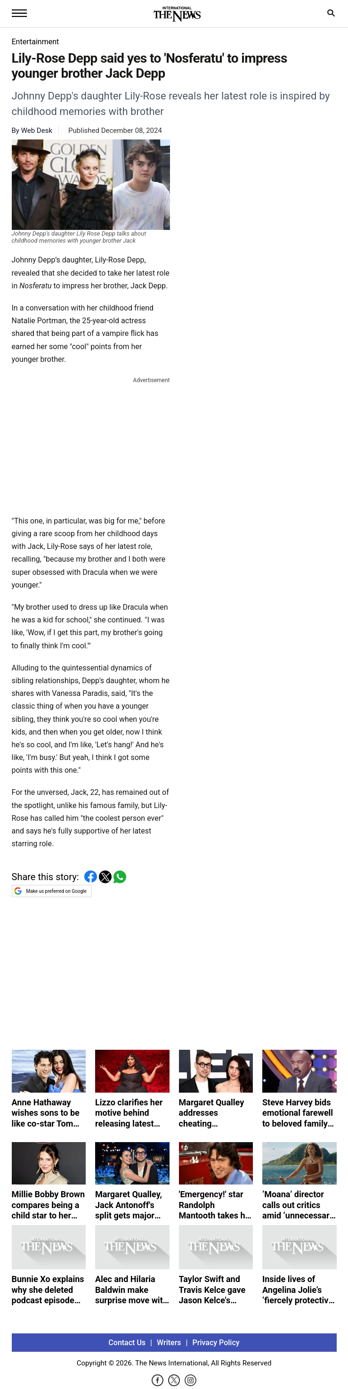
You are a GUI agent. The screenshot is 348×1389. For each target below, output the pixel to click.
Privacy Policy (216, 1342)
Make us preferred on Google (50, 891)
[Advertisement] (91, 444)
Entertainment (35, 41)
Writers (169, 1342)
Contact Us (127, 1342)
